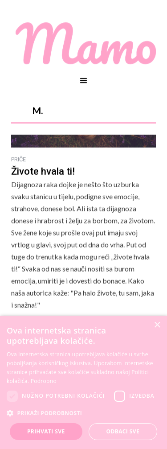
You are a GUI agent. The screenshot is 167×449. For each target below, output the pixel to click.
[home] (83, 43)
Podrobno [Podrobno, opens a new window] (44, 381)
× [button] (157, 325)
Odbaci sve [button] (122, 431)
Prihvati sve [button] (46, 431)
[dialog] (83, 382)
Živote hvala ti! (43, 171)
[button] (83, 81)
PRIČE (18, 159)
